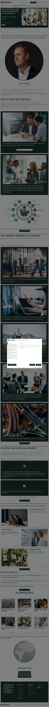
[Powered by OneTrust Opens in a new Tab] (37, 367)
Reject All (32, 364)
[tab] (12, 343)
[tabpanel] (30, 346)
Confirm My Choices (12, 364)
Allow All (38, 364)
